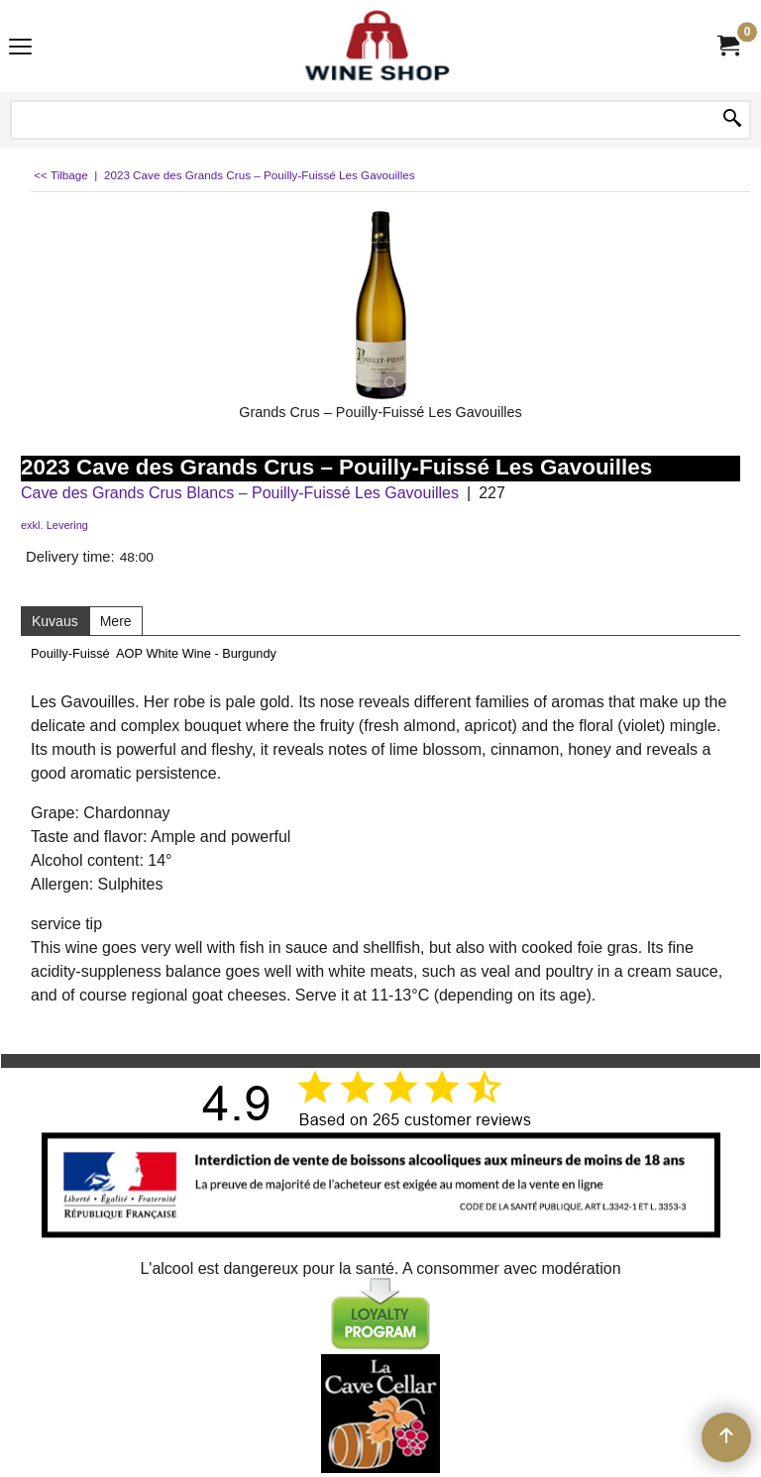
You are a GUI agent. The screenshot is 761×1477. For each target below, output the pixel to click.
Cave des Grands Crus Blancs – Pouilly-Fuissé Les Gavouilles (240, 492)
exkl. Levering (54, 525)
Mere (116, 621)
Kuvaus (55, 621)
